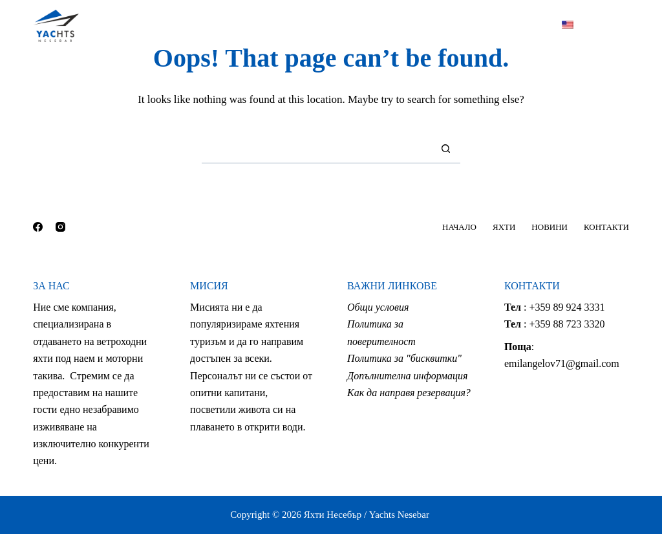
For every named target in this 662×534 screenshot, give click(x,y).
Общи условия (378, 307)
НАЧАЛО (220, 25)
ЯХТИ (292, 26)
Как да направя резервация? (409, 392)
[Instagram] (624, 25)
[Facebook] (596, 25)
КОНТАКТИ (435, 25)
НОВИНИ (359, 25)
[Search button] (445, 149)
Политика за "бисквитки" (404, 358)
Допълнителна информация (407, 375)
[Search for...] (316, 149)
